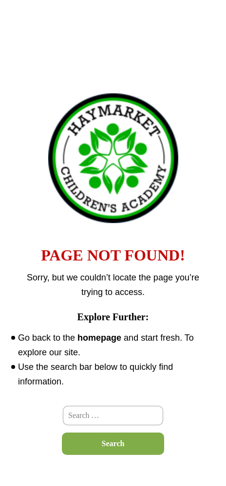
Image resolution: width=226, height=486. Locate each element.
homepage (99, 338)
